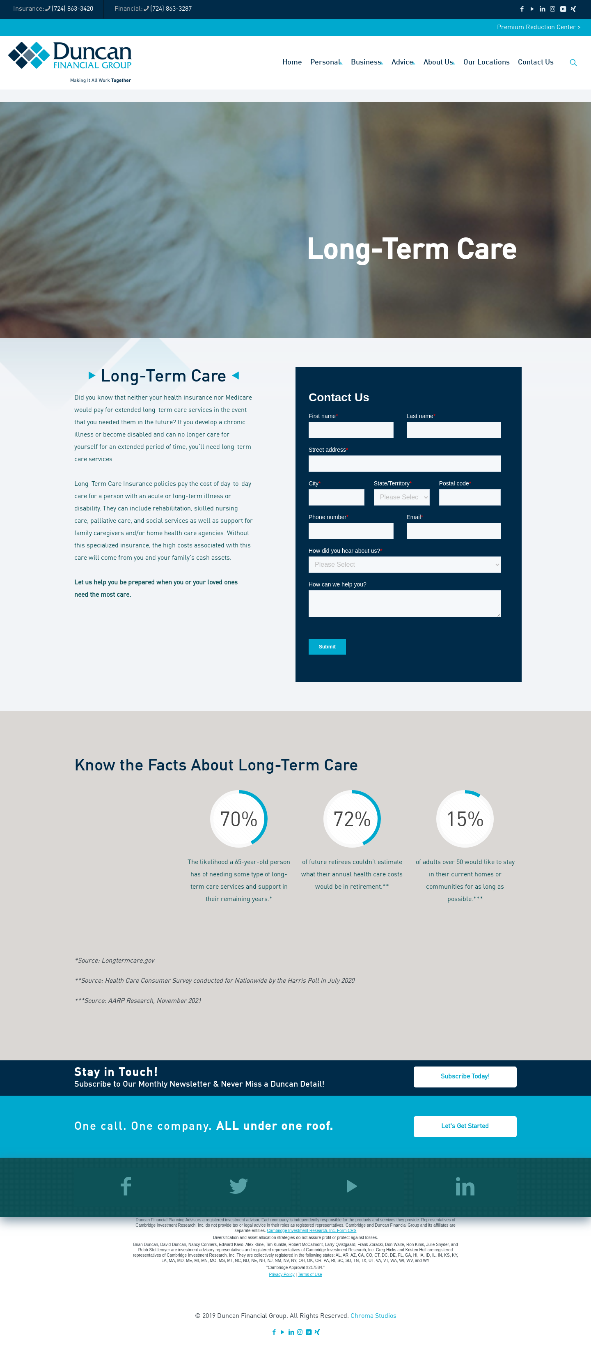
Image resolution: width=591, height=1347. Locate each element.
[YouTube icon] (532, 10)
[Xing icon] (573, 10)
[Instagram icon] (553, 10)
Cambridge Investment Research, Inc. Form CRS (312, 1230)
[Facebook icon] (522, 10)
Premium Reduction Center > (539, 27)
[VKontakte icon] (563, 10)
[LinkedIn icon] (542, 10)
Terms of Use (310, 1274)
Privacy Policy (281, 1274)
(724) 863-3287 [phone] (171, 9)
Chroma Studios (373, 1316)
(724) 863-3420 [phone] (72, 9)
